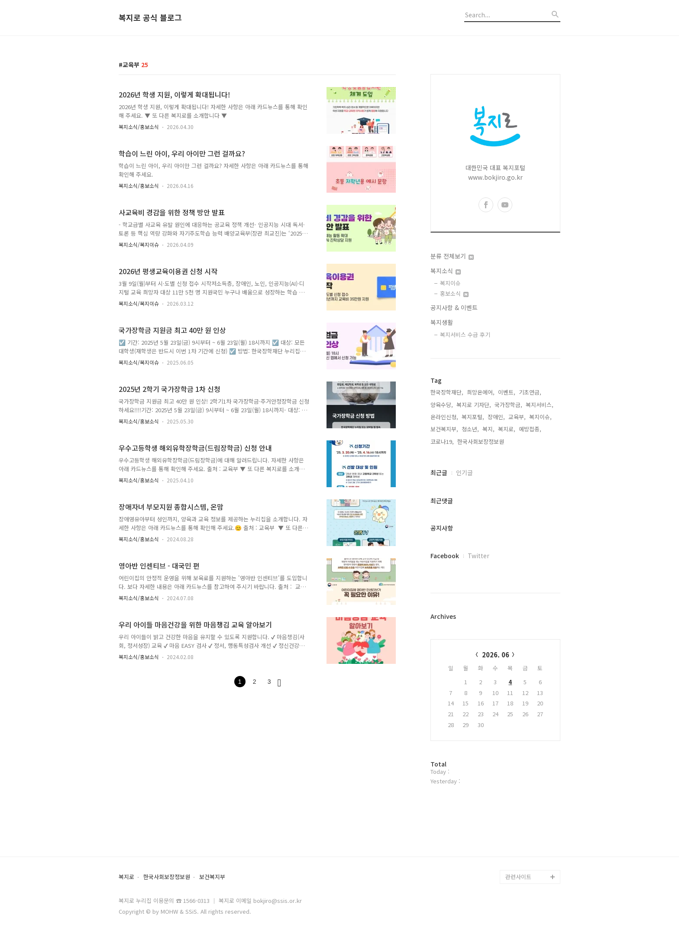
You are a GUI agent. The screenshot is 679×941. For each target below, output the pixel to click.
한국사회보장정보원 (166, 877)
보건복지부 (212, 877)
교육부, (517, 417)
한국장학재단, (446, 392)
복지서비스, (539, 405)
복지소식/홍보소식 (139, 126)
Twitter (478, 555)
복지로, (506, 429)
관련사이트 (518, 877)
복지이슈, (540, 417)
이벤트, (506, 392)
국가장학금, (508, 405)
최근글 (438, 472)
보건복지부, (444, 429)
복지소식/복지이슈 (139, 244)
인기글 (464, 472)
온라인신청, (444, 417)
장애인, (496, 417)
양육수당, (441, 405)
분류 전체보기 (452, 256)
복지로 (126, 877)
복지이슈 (450, 283)
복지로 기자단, (473, 405)
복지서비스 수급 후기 (465, 334)
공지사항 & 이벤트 (454, 307)
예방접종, (530, 429)
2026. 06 (495, 654)
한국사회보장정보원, (481, 441)
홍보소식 (454, 293)
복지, (488, 429)
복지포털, (473, 417)
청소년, (470, 429)
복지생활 (441, 322)
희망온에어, (481, 392)
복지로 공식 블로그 (150, 18)
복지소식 (445, 270)
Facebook (444, 555)
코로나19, (442, 441)
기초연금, (530, 392)
